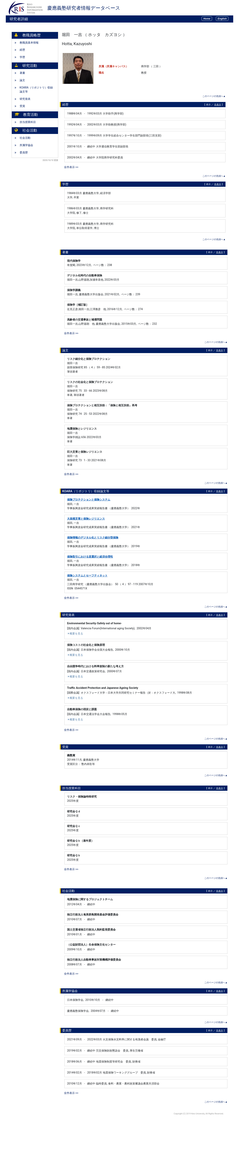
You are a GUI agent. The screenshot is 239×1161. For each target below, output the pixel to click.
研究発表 (25, 99)
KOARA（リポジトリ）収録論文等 (36, 89)
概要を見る (75, 633)
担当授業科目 (28, 122)
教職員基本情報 (29, 42)
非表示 (217, 104)
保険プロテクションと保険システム (88, 499)
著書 (22, 73)
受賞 (22, 106)
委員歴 (24, 152)
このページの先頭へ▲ (214, 96)
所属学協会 (26, 145)
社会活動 (25, 138)
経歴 (22, 49)
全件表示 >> (71, 167)
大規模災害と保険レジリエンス (86, 518)
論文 (22, 80)
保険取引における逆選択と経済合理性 (90, 556)
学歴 (22, 57)
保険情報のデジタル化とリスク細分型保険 (92, 537)
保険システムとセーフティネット (87, 575)
